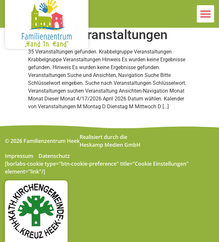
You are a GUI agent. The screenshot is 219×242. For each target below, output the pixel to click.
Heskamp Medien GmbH (110, 144)
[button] (205, 14)
